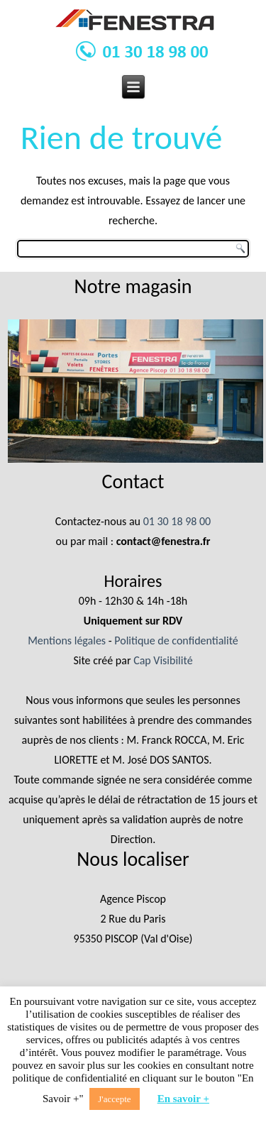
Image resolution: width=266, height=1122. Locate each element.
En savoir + (183, 1098)
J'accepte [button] (114, 1099)
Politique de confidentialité (176, 640)
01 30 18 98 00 (177, 521)
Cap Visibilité (162, 660)
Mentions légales (67, 640)
